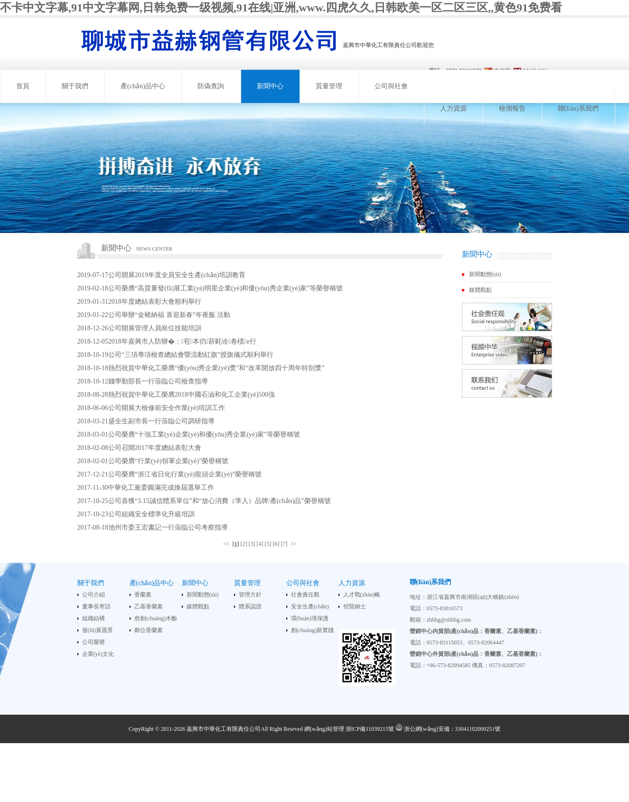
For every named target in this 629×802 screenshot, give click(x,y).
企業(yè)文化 (98, 654)
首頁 (22, 86)
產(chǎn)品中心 (143, 86)
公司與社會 (391, 86)
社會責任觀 (305, 594)
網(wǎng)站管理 (324, 729)
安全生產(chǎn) (310, 606)
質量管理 (329, 86)
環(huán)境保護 (310, 618)
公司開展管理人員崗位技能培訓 (154, 328)
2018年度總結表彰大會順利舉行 (154, 301)
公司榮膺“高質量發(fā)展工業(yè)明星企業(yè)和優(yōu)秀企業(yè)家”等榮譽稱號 (225, 288)
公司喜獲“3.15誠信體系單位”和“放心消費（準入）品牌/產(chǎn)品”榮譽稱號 (219, 500)
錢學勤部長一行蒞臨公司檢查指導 (158, 381)
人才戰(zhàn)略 (362, 594)
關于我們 (75, 86)
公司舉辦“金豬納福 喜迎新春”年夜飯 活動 (169, 314)
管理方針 (250, 594)
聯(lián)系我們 (578, 108)
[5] (268, 544)
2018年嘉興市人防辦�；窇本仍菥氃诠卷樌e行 (182, 341)
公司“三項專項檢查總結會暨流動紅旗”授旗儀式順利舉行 (190, 354)
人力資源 (453, 108)
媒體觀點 (480, 290)
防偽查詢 (210, 86)
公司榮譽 (93, 642)
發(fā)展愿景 (97, 630)
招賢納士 (354, 606)
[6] (276, 544)
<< (226, 544)
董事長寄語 (96, 606)
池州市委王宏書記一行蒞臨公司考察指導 (168, 527)
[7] (284, 544)
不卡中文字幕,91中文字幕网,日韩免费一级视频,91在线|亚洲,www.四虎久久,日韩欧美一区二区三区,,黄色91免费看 (281, 7)
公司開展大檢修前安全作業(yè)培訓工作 (166, 407)
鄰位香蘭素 (148, 630)
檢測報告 (512, 108)
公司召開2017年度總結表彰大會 (154, 447)
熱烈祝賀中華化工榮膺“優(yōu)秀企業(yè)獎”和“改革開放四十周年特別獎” (216, 368)
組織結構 (93, 618)
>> (294, 544)
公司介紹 (93, 594)
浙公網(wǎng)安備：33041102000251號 (447, 729)
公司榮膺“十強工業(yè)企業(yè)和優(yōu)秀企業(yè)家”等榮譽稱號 (204, 434)
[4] (260, 544)
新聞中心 (270, 86)
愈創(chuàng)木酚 (156, 618)
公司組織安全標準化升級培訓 (151, 514)
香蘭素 (142, 594)
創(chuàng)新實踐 (312, 630)
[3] (252, 544)
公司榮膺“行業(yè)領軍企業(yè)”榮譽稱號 (168, 461)
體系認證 (250, 606)
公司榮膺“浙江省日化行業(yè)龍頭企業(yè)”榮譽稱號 (185, 474)
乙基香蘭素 (148, 606)
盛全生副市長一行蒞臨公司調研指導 (161, 421)
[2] (244, 544)
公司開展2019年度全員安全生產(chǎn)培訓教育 (177, 275)
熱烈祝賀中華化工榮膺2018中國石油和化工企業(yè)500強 (191, 394)
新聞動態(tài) (485, 274)
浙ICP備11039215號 (370, 729)
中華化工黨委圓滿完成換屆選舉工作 (161, 487)
